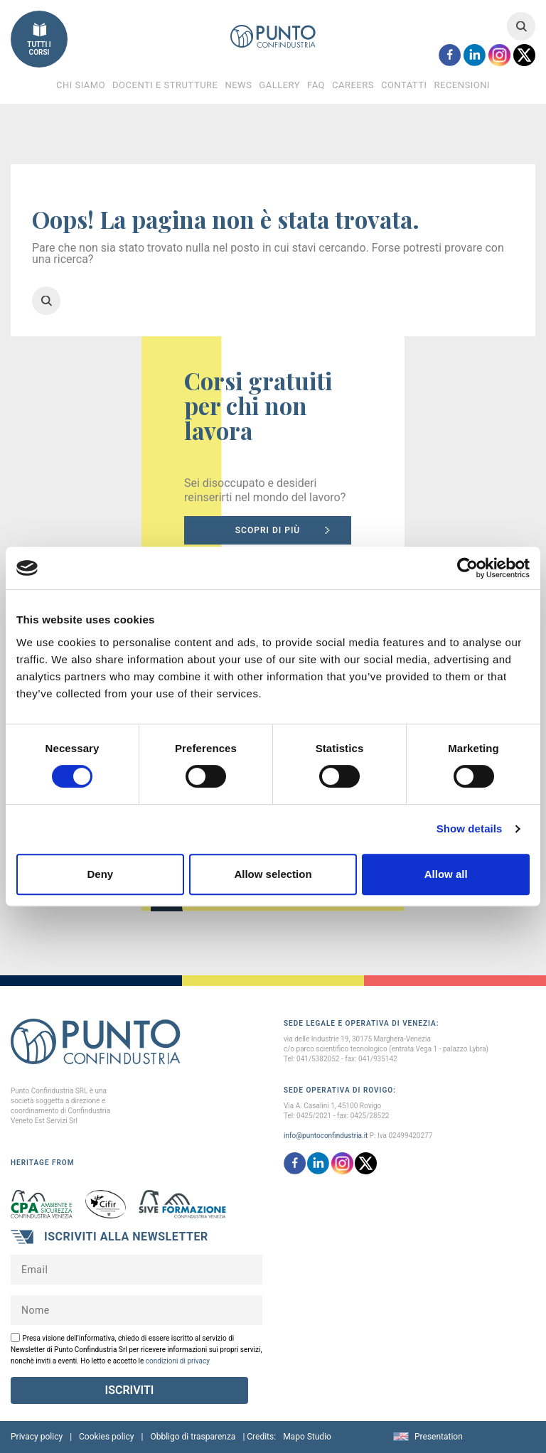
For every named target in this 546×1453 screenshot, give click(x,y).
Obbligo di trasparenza (192, 1437)
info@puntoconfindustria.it (326, 1136)
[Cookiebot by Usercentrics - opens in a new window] (467, 568)
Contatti (404, 85)
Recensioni (462, 85)
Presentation (438, 1437)
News (238, 85)
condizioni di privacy (178, 1361)
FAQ (316, 85)
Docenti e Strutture (165, 85)
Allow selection (272, 874)
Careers (353, 85)
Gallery (279, 85)
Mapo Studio (307, 1437)
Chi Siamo (80, 85)
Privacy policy (37, 1437)
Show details (470, 828)
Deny (100, 874)
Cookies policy (106, 1437)
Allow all (446, 874)
